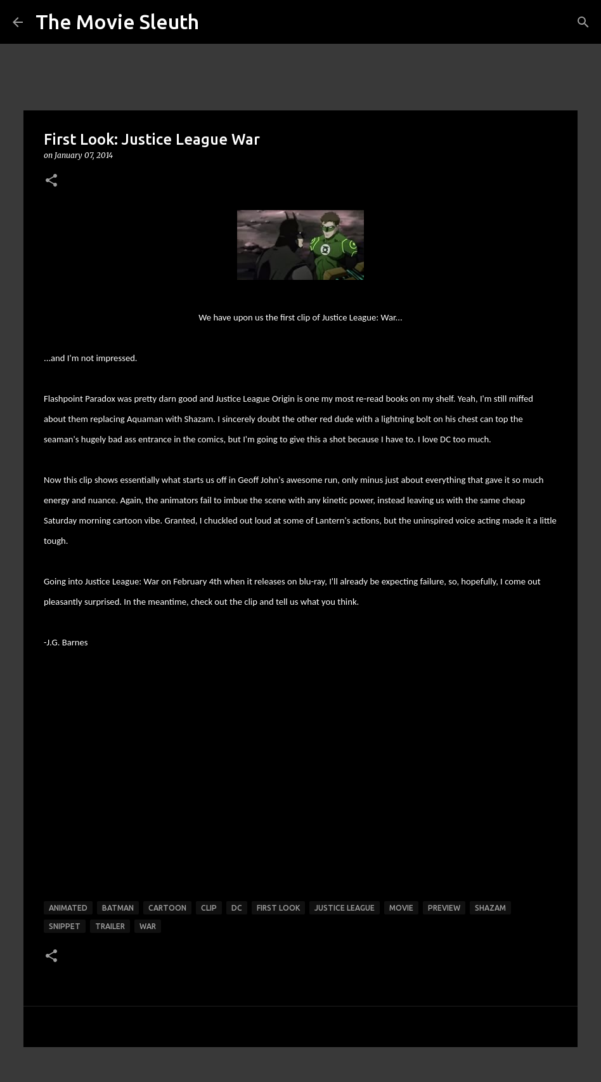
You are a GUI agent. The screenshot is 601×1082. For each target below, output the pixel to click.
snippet (65, 926)
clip (209, 908)
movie (401, 908)
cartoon (167, 908)
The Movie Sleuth (117, 21)
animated (68, 908)
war (147, 926)
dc (236, 908)
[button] (51, 181)
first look (278, 908)
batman (118, 908)
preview (444, 908)
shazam (490, 908)
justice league (344, 908)
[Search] (583, 22)
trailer (110, 926)
